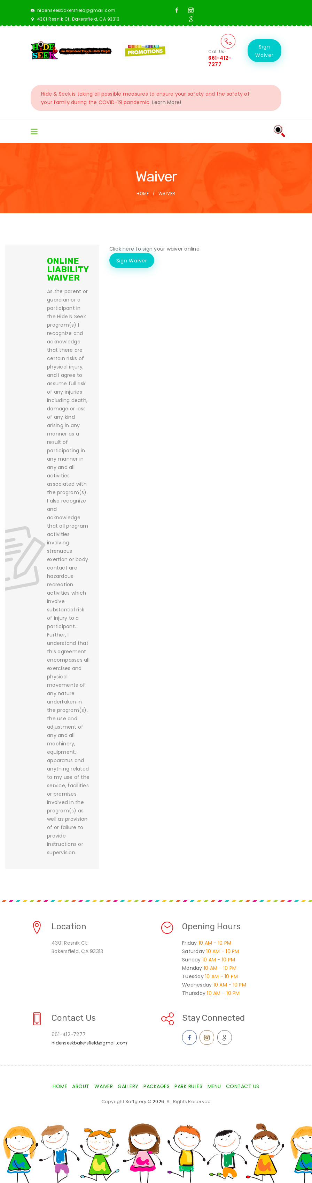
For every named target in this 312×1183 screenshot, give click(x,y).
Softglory (135, 1101)
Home (142, 193)
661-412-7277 (220, 61)
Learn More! (166, 102)
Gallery (128, 1086)
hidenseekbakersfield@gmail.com (76, 10)
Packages (156, 1086)
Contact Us (242, 1086)
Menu (214, 1086)
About (80, 1086)
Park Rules (188, 1086)
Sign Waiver (264, 51)
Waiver (103, 1086)
